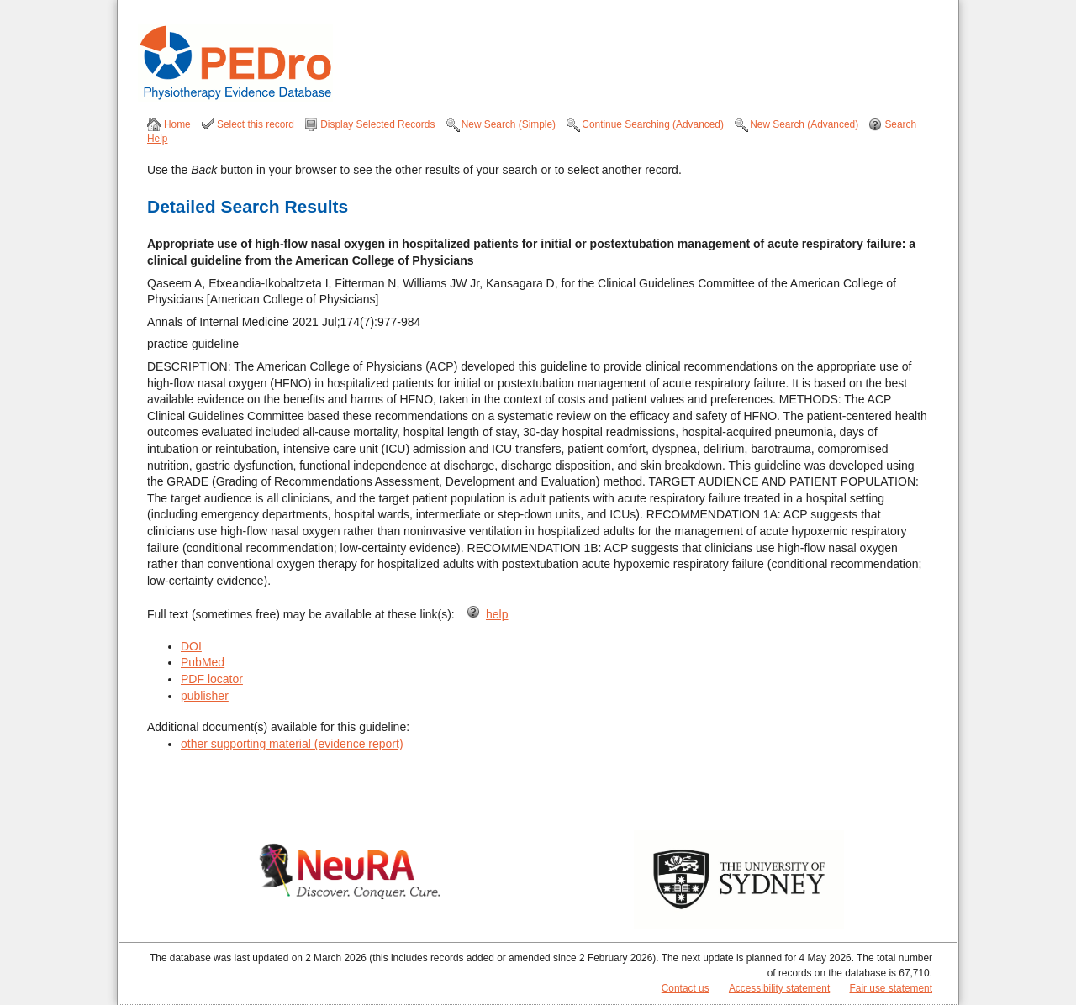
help (497, 614)
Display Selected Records (377, 124)
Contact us (685, 988)
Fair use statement (891, 988)
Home (177, 124)
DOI (191, 646)
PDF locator (212, 679)
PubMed (202, 662)
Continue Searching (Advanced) (653, 124)
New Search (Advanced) (804, 124)
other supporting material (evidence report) (292, 743)
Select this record (255, 124)
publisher (205, 695)
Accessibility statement (779, 988)
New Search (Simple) (509, 124)
